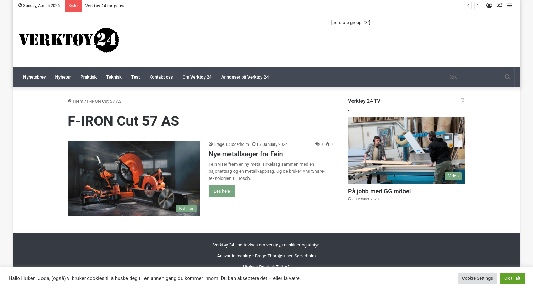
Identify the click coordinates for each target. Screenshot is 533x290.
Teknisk (113, 77)
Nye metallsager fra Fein (246, 154)
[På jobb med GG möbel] (406, 150)
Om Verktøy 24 (197, 77)
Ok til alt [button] (512, 278)
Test (135, 77)
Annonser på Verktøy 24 (245, 77)
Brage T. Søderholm (231, 144)
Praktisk (88, 77)
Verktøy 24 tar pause (105, 5)
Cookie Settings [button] (477, 278)
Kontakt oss (161, 77)
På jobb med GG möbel (379, 191)
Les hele (222, 191)
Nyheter (63, 77)
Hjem (75, 101)
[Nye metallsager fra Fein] (134, 178)
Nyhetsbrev (34, 77)
